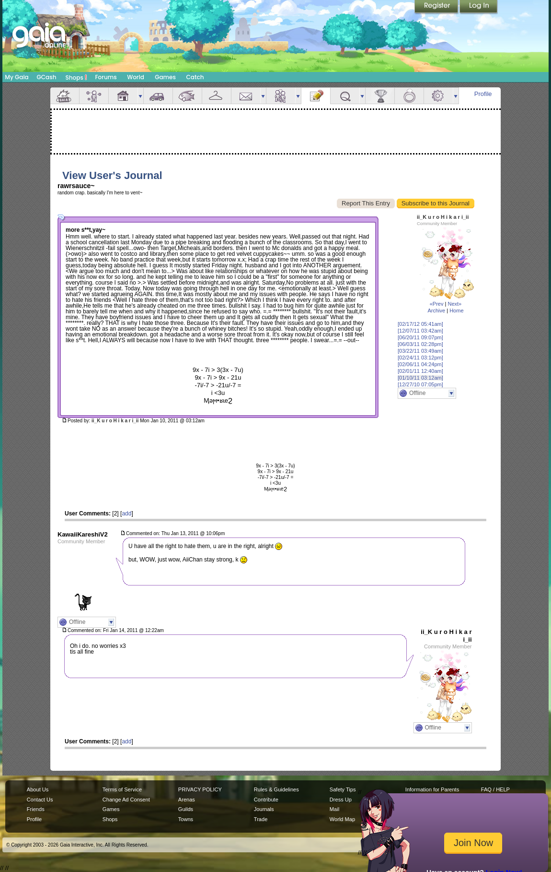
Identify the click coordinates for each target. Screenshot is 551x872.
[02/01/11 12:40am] (420, 371)
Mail (245, 96)
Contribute (266, 799)
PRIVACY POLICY (200, 789)
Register (436, 7)
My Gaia (16, 77)
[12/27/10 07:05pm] (420, 384)
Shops (76, 77)
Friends (280, 96)
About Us (37, 789)
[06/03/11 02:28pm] (420, 344)
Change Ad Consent (126, 799)
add (126, 513)
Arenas (186, 799)
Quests (345, 96)
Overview (64, 96)
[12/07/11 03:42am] (420, 331)
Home (456, 310)
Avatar (94, 96)
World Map (342, 819)
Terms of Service (122, 789)
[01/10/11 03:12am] (420, 378)
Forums (105, 77)
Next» (454, 304)
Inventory (216, 96)
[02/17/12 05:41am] (420, 324)
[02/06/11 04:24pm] (420, 364)
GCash (47, 77)
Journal (315, 96)
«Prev (437, 304)
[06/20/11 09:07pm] (420, 337)
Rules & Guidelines (276, 789)
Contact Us (40, 799)
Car (158, 96)
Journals (264, 809)
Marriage (409, 96)
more (140, 96)
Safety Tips (343, 789)
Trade (260, 819)
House (123, 96)
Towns (185, 819)
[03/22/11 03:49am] (420, 351)
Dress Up (341, 799)
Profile (483, 93)
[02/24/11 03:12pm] (420, 357)
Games (165, 77)
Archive (436, 310)
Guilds (185, 809)
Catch (195, 77)
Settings (438, 96)
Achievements (380, 96)
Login (478, 7)
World (135, 77)
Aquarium (187, 96)
